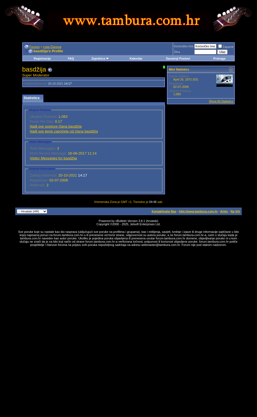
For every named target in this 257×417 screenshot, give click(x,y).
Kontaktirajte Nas (164, 211)
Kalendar (135, 58)
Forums (34, 46)
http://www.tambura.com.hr (198, 211)
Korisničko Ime (183, 46)
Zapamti (226, 46)
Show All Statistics (221, 101)
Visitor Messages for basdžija (53, 158)
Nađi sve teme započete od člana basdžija (64, 131)
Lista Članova (52, 46)
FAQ (71, 58)
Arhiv (224, 211)
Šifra (177, 52)
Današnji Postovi (178, 58)
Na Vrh (235, 211)
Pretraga (219, 58)
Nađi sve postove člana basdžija (55, 126)
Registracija (42, 58)
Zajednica (100, 58)
